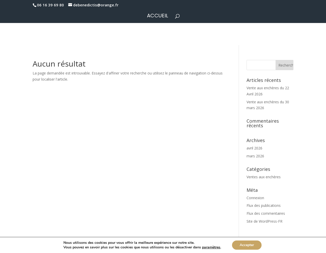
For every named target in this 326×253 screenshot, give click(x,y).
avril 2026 (254, 148)
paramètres (211, 247)
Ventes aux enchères (264, 176)
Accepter (247, 245)
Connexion (255, 197)
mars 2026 (255, 156)
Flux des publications (264, 205)
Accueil (157, 16)
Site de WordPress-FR (264, 221)
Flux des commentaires (266, 213)
